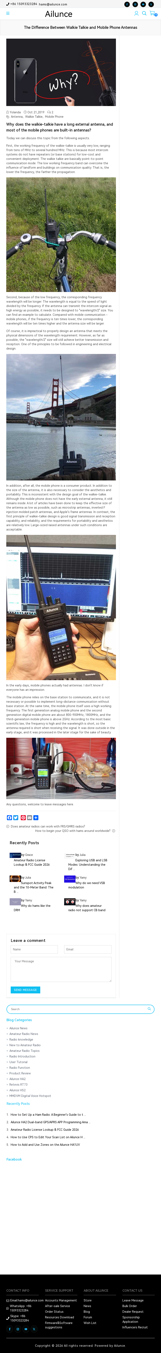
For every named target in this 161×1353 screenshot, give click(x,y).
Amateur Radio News (23, 1034)
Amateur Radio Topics (24, 1050)
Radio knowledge (21, 1039)
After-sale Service (57, 1306)
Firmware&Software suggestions (59, 1325)
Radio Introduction (22, 1056)
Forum (88, 1317)
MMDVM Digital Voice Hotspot (30, 1096)
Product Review (20, 1073)
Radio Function (19, 1067)
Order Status (54, 1311)
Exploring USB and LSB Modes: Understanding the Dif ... (87, 865)
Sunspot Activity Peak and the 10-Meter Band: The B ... (33, 887)
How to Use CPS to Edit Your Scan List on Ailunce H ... (48, 1137)
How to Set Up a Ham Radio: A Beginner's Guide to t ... (48, 1114)
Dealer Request (133, 1311)
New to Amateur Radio (25, 1045)
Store (88, 1300)
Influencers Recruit (135, 1327)
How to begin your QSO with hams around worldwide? (72, 831)
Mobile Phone (54, 116)
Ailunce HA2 (17, 1079)
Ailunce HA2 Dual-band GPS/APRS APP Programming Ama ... (51, 1122)
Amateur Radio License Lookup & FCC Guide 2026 (45, 1129)
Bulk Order (129, 1306)
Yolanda (13, 112)
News (87, 1306)
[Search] (78, 1009)
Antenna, (16, 116)
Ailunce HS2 (17, 1090)
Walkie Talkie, (33, 116)
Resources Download (59, 1317)
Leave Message (133, 1300)
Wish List (90, 1323)
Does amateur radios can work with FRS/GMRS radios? (48, 826)
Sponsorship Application (131, 1319)
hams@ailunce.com (53, 4)
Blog (87, 1311)
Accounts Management (61, 1300)
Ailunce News (18, 1028)
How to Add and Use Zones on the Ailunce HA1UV (45, 1144)
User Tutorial (18, 1062)
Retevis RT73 (18, 1084)
